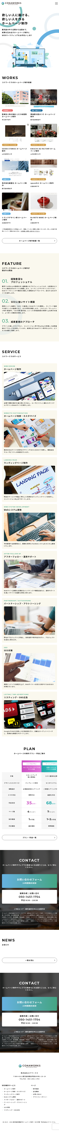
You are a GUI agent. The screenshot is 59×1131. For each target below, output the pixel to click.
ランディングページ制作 (12, 1094)
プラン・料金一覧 (30, 837)
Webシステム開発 (10, 1097)
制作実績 (36, 1089)
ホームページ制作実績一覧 (29, 241)
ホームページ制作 (9, 1089)
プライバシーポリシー (40, 1097)
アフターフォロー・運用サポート (14, 1100)
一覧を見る (29, 960)
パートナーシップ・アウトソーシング (15, 1103)
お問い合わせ (37, 1094)
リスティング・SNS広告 (12, 1110)
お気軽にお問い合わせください (30, 231)
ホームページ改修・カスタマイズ (15, 1091)
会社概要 (36, 1091)
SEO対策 (7, 1107)
